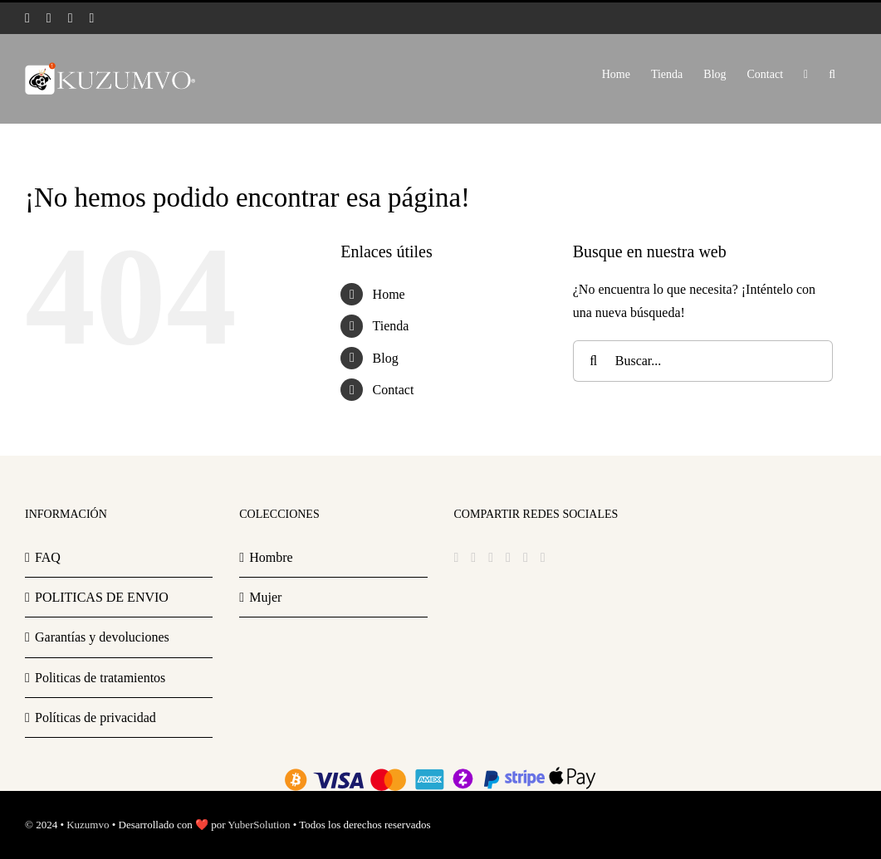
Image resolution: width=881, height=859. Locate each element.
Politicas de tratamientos (100, 678)
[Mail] (525, 557)
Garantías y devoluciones (102, 637)
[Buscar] (593, 361)
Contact (393, 390)
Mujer (265, 597)
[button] (832, 73)
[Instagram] (490, 557)
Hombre (270, 557)
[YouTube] (508, 557)
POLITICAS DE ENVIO (102, 597)
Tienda (391, 326)
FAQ (48, 557)
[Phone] (543, 557)
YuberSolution (259, 824)
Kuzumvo (87, 824)
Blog (386, 358)
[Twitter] (473, 557)
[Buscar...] (703, 361)
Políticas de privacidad (95, 717)
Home (389, 294)
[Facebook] (456, 557)
